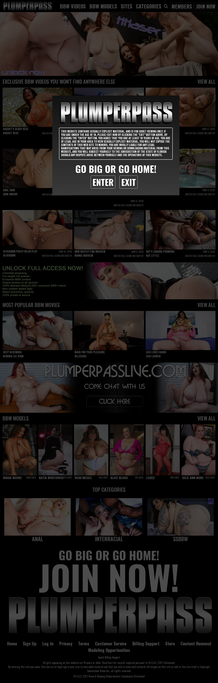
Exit (128, 182)
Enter (103, 182)
